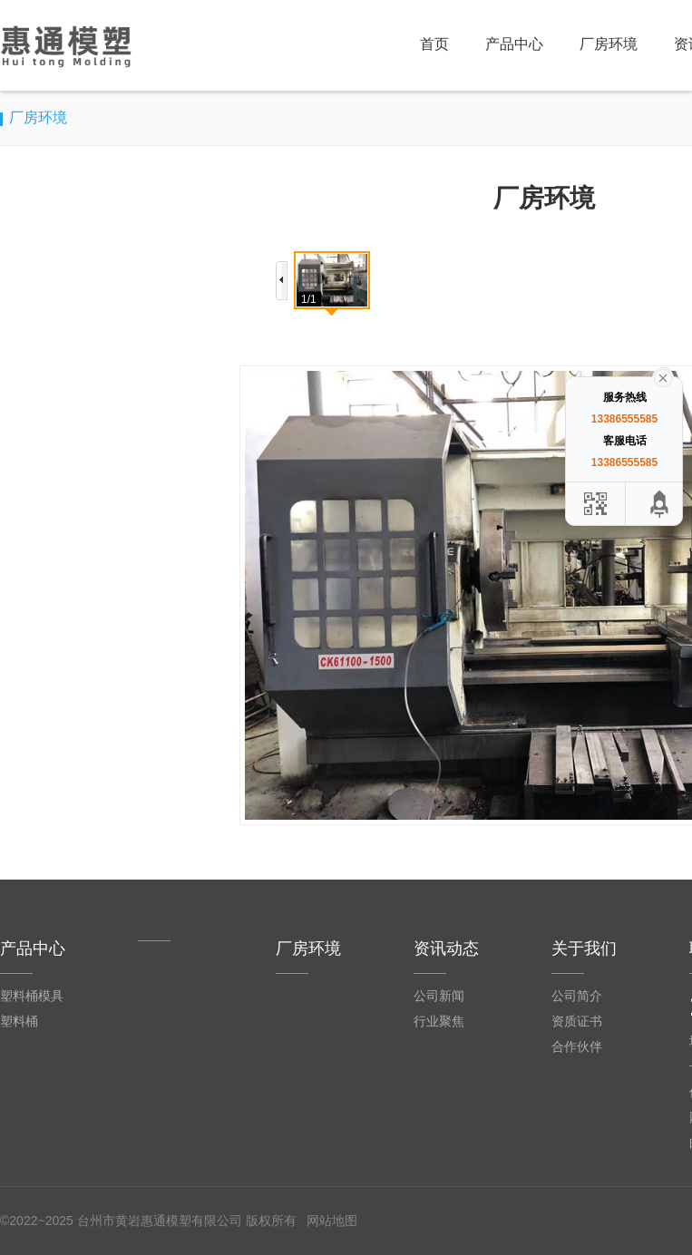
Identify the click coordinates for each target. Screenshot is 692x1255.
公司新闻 (439, 995)
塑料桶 (19, 1021)
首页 (434, 44)
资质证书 (576, 1021)
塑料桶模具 (31, 995)
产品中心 (514, 44)
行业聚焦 (439, 1021)
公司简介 (576, 995)
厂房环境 (609, 44)
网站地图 (332, 1220)
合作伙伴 (576, 1046)
